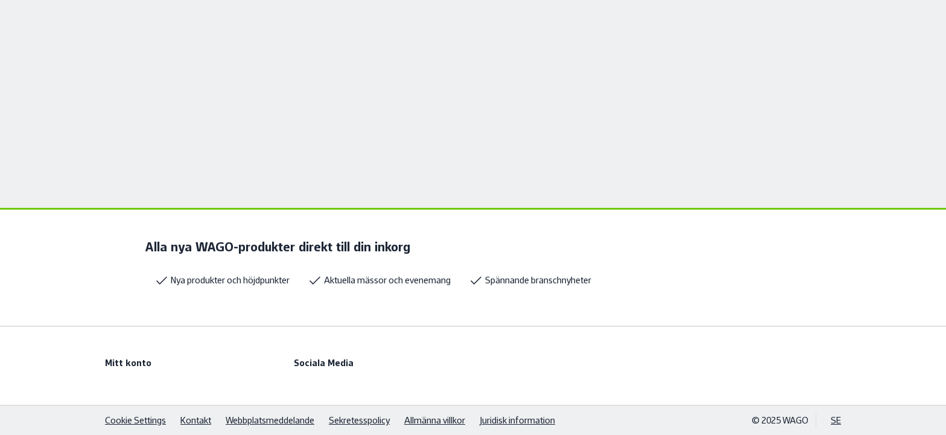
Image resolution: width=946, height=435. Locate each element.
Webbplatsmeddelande (270, 420)
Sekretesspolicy (359, 420)
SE (836, 420)
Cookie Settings (135, 420)
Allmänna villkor (434, 420)
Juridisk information (517, 420)
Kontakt (195, 420)
